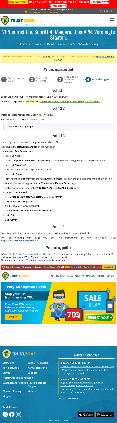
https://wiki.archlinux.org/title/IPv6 (19, 240)
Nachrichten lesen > (69, 398)
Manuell (32, 391)
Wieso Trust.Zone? (38, 362)
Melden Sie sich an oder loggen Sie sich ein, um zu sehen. (70, 101)
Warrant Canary (11, 391)
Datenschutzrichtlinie (15, 382)
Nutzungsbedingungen (15, 377)
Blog (30, 377)
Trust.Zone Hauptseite (28, 254)
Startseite (8, 362)
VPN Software (10, 367)
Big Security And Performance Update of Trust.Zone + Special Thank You (81, 384)
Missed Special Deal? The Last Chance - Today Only (87, 366)
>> (44, 12)
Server (6, 372)
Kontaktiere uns (37, 367)
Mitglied (7, 396)
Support (32, 372)
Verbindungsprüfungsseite (40, 259)
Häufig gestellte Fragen (37, 384)
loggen (47, 56)
